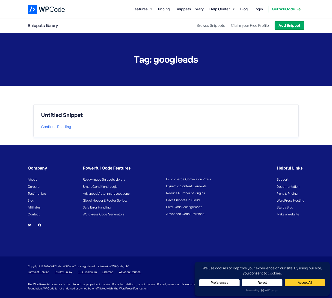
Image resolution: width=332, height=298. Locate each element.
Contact (34, 214)
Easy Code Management (184, 207)
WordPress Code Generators (104, 214)
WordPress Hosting (290, 200)
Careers (33, 186)
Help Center (219, 9)
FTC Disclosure (87, 272)
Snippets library (43, 25)
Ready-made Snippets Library (104, 179)
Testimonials (37, 193)
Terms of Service (38, 272)
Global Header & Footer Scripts (105, 200)
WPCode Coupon (130, 272)
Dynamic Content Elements (186, 186)
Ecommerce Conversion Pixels (188, 179)
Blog (244, 9)
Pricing (164, 9)
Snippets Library (190, 9)
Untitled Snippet (62, 115)
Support (282, 179)
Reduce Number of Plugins (185, 193)
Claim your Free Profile (250, 25)
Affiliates (34, 207)
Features (140, 9)
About (32, 179)
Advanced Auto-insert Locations (106, 193)
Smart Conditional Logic (100, 186)
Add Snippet (289, 25)
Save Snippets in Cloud (183, 200)
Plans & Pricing (287, 193)
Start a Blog (285, 207)
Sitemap (107, 272)
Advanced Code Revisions (185, 214)
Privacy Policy (63, 272)
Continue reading (56, 126)
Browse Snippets (211, 25)
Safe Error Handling (97, 207)
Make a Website (288, 214)
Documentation (288, 186)
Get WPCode (283, 9)
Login (258, 9)
